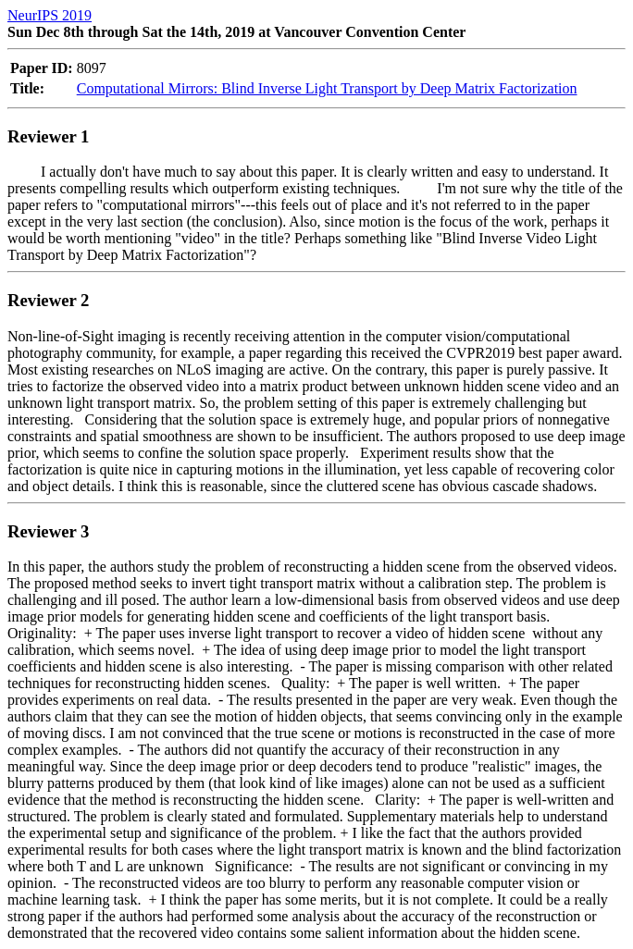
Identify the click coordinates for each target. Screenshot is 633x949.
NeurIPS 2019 (49, 15)
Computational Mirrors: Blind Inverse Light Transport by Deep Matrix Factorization (327, 88)
